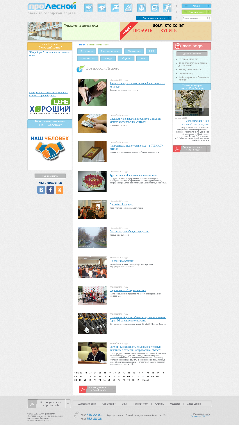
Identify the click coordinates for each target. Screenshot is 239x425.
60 (128, 376)
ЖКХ (151, 51)
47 (158, 372)
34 (95, 372)
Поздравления (196, 12)
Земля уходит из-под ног (190, 69)
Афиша (196, 6)
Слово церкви (194, 404)
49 (75, 376)
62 (138, 376)
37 (110, 372)
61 (133, 376)
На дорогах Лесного (188, 59)
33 (90, 372)
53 (95, 376)
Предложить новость (154, 18)
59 (124, 376)
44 (143, 372)
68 (75, 380)
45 (148, 372)
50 (80, 376)
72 (95, 380)
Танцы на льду (185, 73)
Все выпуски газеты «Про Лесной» (98, 388)
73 (99, 380)
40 (124, 372)
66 (157, 376)
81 (138, 380)
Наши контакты (50, 176)
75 (109, 380)
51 (85, 376)
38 (114, 372)
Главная (81, 45)
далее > (146, 380)
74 (104, 380)
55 (104, 376)
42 (133, 372)
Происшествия (87, 58)
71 (90, 380)
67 (162, 376)
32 (85, 372)
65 (152, 376)
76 (114, 380)
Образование (134, 51)
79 (128, 380)
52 (90, 376)
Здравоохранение (110, 51)
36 (105, 372)
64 (148, 376)
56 (109, 376)
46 (153, 372)
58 (119, 376)
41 (129, 372)
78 (124, 380)
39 (119, 372)
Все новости (86, 51)
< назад (78, 372)
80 (133, 380)
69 (80, 380)
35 (100, 372)
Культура (108, 58)
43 (138, 372)
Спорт (143, 58)
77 (119, 380)
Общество (126, 58)
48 (162, 372)
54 (99, 376)
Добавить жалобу (192, 53)
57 (114, 376)
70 (85, 380)
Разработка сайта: (200, 415)
